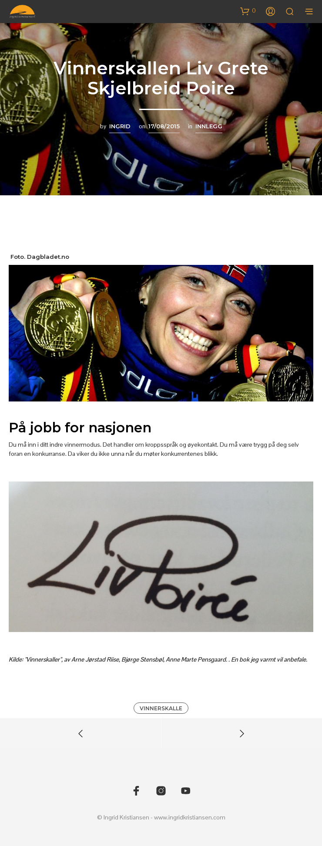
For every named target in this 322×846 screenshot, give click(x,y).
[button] (248, 11)
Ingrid (120, 126)
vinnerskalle (161, 708)
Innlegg (208, 126)
